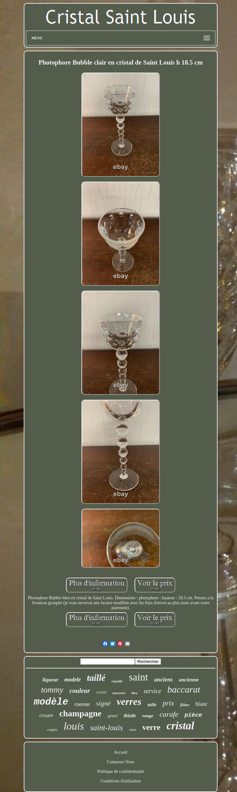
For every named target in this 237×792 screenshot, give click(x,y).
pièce (193, 715)
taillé (96, 678)
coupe (46, 715)
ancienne (189, 680)
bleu (134, 693)
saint (138, 677)
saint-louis (106, 727)
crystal (101, 692)
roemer (82, 704)
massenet (118, 693)
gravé (113, 716)
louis (74, 726)
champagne (80, 713)
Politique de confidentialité (120, 771)
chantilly (117, 681)
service (152, 691)
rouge (147, 715)
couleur (79, 690)
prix (168, 703)
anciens (163, 679)
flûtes (184, 704)
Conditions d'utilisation (121, 781)
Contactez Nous (120, 762)
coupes (52, 729)
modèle (51, 702)
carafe (169, 714)
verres (129, 701)
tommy (52, 689)
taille (152, 704)
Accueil (120, 752)
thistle (130, 715)
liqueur (50, 680)
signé (103, 703)
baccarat (183, 689)
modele (72, 679)
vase (132, 729)
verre (151, 727)
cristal (180, 726)
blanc (202, 704)
